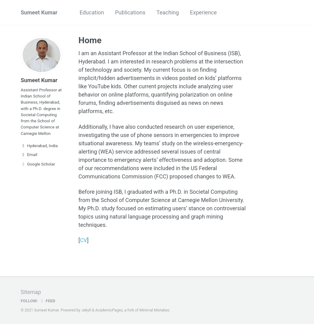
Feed (47, 300)
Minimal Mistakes (154, 310)
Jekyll (86, 310)
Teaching (167, 12)
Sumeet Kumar (39, 12)
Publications (130, 12)
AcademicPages (108, 310)
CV (83, 240)
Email (29, 154)
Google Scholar (38, 164)
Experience (203, 12)
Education (91, 12)
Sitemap (31, 292)
